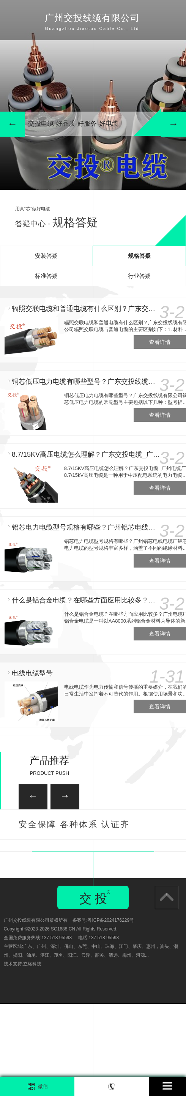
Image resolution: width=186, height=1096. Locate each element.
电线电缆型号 (32, 673)
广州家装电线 (54, 857)
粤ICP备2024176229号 (110, 1012)
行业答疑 (139, 276)
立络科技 (32, 1056)
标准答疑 (46, 276)
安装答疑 (46, 255)
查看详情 (159, 342)
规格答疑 (139, 255)
